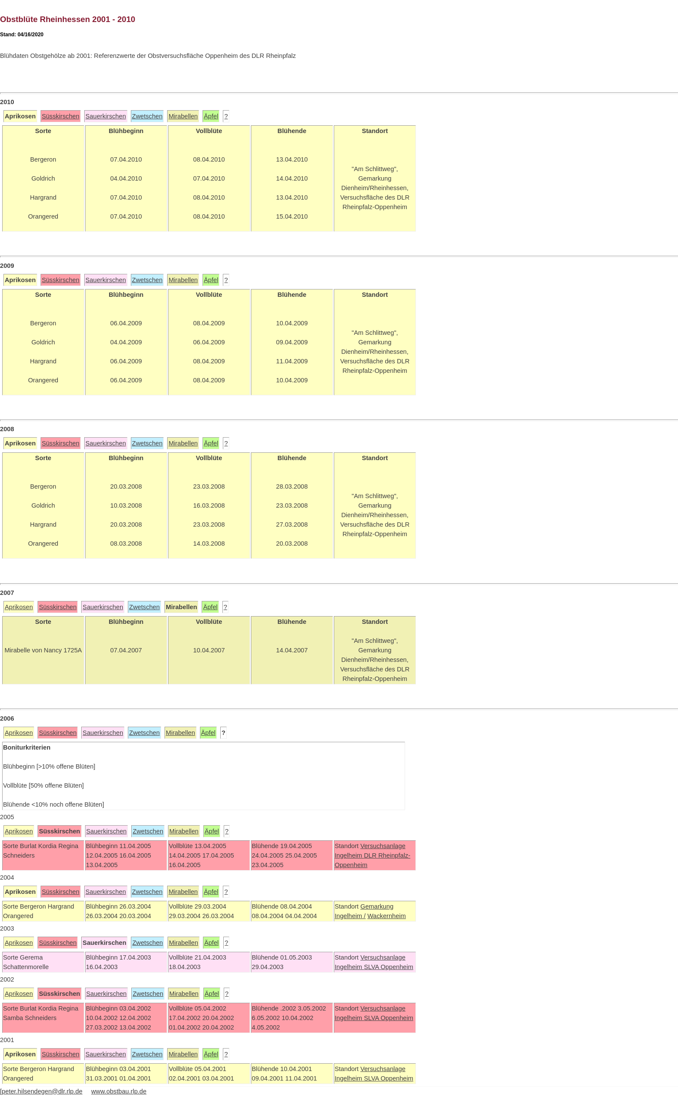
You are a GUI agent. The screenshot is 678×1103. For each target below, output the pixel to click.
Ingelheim (349, 855)
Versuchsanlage (382, 845)
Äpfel (211, 116)
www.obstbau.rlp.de (118, 1091)
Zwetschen (147, 116)
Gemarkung (376, 906)
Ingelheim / (350, 915)
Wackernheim (387, 915)
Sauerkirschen (106, 116)
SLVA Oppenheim (388, 966)
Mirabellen (183, 116)
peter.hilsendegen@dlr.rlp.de (42, 1091)
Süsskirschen (60, 116)
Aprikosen (19, 607)
